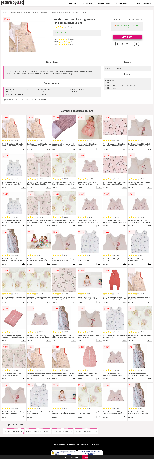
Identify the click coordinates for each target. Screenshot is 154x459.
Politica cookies (95, 445)
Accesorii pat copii (123, 3)
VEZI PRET (127, 37)
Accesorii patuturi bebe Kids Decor (50, 12)
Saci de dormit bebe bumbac (86, 431)
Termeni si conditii (59, 445)
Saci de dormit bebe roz (13, 431)
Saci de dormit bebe (29, 12)
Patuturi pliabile (104, 3)
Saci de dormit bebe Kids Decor (75, 12)
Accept (85, 457)
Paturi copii (72, 3)
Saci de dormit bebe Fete (62, 431)
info (23, 149)
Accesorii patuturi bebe (12, 12)
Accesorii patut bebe (143, 3)
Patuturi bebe (87, 3)
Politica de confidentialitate (77, 445)
